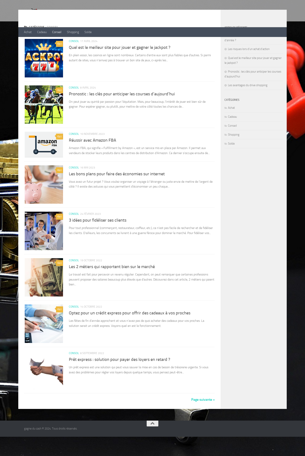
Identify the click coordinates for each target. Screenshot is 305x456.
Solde (88, 32)
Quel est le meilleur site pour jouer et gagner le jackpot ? (119, 63)
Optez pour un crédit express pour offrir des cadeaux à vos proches (129, 331)
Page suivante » (203, 419)
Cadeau (42, 32)
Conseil (56, 32)
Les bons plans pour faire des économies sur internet (117, 190)
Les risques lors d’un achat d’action (249, 64)
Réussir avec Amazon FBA (92, 156)
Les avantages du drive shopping (247, 101)
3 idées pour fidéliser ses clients (97, 237)
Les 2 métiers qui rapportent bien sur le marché (112, 284)
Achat (28, 32)
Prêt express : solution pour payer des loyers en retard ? (119, 378)
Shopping (73, 32)
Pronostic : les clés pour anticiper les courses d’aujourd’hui (122, 109)
